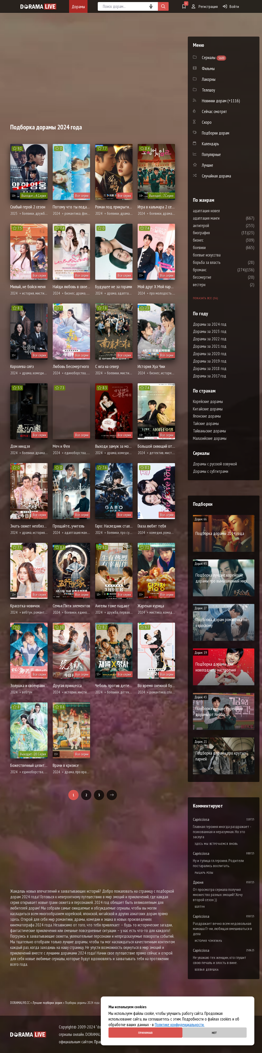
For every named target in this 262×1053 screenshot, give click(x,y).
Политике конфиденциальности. (179, 1024)
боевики (214, 247)
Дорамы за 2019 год (209, 361)
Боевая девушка (207, 969)
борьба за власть (222, 262)
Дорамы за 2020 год (209, 353)
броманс (215, 270)
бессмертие (217, 277)
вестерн (214, 284)
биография (217, 233)
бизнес (213, 240)
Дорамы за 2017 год (209, 376)
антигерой (216, 225)
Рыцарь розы (204, 873)
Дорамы (78, 6)
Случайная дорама (216, 176)
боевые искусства (222, 255)
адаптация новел (221, 211)
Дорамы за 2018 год (209, 368)
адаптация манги (221, 218)
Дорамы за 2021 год (209, 346)
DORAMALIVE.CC (20, 1003)
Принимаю (145, 1033)
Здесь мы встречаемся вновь (216, 844)
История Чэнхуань (208, 941)
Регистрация (205, 6)
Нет (214, 1033)
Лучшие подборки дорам (47, 1003)
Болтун (200, 907)
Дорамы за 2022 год (209, 339)
